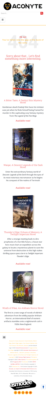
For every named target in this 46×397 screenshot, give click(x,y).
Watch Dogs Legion (17, 343)
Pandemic (34, 357)
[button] (4, 337)
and (25, 355)
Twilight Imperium (31, 355)
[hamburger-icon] (2, 19)
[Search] (41, 13)
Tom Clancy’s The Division (16, 345)
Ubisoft (26, 345)
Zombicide (25, 362)
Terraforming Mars (32, 359)
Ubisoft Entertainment (22, 348)
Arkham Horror (14, 352)
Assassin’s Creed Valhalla (26, 341)
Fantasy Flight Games (24, 357)
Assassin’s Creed (13, 341)
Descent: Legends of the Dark (16, 355)
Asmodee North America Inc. (29, 368)
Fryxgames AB (17, 362)
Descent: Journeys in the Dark (27, 352)
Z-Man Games (21, 359)
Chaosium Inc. (16, 366)
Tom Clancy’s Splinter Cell (30, 343)
